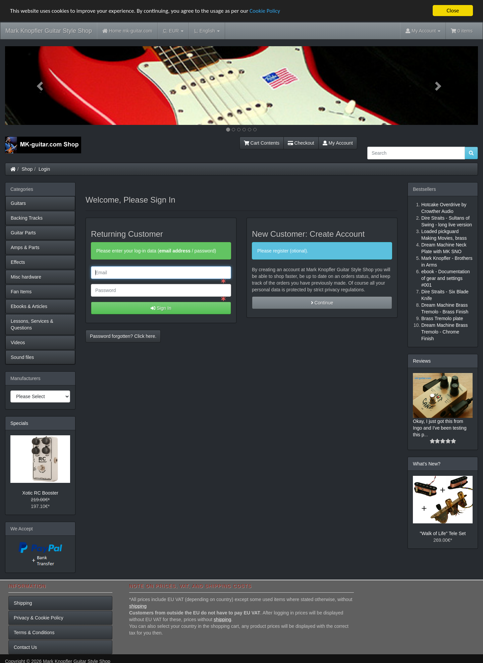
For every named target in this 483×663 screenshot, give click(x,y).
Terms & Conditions (34, 632)
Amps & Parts (25, 247)
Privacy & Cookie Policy (38, 617)
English (206, 31)
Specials (19, 423)
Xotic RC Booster (40, 493)
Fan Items (21, 291)
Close (452, 10)
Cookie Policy (265, 10)
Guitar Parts (23, 232)
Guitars (18, 203)
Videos (18, 342)
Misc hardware (26, 277)
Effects (18, 262)
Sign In (161, 308)
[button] (40, 85)
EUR (173, 31)
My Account (338, 143)
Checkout (301, 143)
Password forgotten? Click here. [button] (123, 336)
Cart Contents (261, 143)
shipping (138, 606)
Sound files (22, 357)
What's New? (426, 463)
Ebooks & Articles (29, 306)
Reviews (422, 361)
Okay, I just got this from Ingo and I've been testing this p (440, 428)
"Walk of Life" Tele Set (443, 533)
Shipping (23, 603)
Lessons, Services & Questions (32, 324)
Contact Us (25, 647)
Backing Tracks (27, 218)
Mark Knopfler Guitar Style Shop (48, 30)
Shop (27, 169)
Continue (322, 302)
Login (44, 169)
